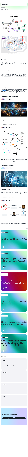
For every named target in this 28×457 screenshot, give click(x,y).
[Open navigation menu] (1, 1)
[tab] (3, 99)
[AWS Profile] (26, 1)
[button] (4, 4)
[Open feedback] (27, 228)
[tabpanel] (14, 111)
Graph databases (3, 90)
